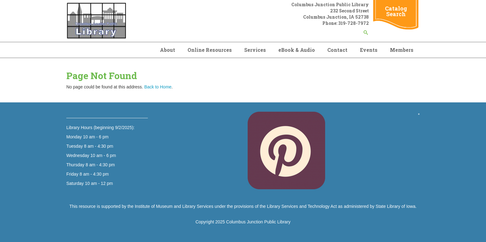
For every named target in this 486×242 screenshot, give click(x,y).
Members (401, 50)
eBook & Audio (296, 50)
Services (255, 50)
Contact (337, 50)
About (167, 50)
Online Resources (210, 50)
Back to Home (157, 86)
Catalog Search (396, 11)
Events (369, 50)
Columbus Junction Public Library (258, 221)
